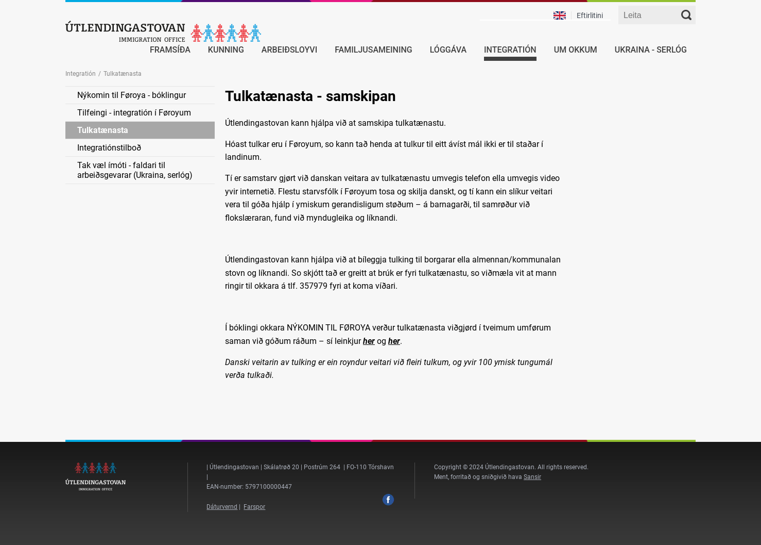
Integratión (510, 50)
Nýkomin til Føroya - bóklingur (131, 95)
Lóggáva (448, 50)
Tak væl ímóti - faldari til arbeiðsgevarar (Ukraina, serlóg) (135, 170)
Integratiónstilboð (109, 148)
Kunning (226, 50)
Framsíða (170, 50)
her (369, 341)
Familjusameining (373, 50)
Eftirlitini (590, 15)
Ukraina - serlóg (651, 50)
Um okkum (575, 50)
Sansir (532, 477)
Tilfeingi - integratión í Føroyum (134, 113)
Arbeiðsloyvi (289, 50)
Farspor (254, 506)
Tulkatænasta (102, 130)
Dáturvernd (221, 506)
